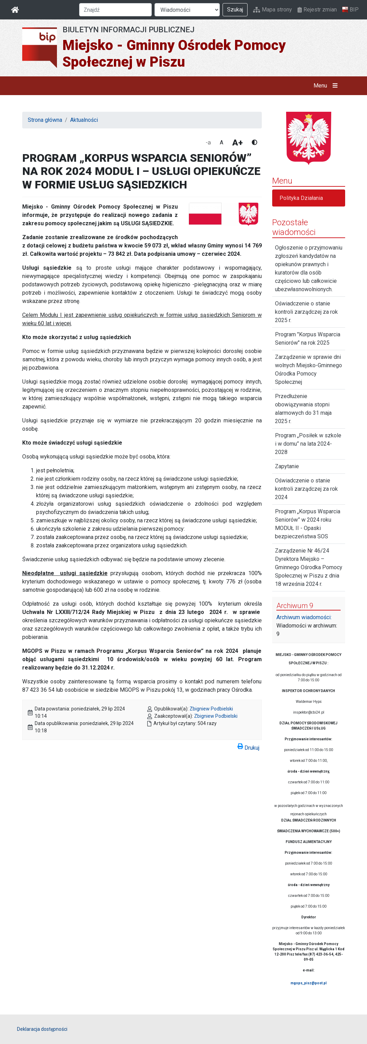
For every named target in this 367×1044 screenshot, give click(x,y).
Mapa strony (272, 9)
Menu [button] (327, 86)
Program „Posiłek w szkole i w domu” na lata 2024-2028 (308, 443)
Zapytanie (287, 466)
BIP (350, 9)
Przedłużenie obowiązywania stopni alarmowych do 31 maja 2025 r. (303, 408)
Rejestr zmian (317, 9)
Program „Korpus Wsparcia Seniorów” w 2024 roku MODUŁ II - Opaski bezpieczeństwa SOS (307, 524)
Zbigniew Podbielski (211, 709)
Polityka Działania (301, 198)
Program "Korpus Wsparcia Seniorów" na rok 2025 (307, 338)
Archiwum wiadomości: (304, 617)
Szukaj (235, 9)
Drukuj (248, 746)
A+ (237, 143)
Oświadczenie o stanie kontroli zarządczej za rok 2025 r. (306, 311)
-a (208, 142)
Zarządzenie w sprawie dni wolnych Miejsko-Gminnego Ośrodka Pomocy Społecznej (308, 369)
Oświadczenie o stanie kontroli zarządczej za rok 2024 (306, 488)
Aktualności (84, 120)
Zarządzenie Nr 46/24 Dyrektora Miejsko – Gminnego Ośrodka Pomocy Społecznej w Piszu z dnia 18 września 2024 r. (308, 567)
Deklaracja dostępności (42, 1029)
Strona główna (45, 120)
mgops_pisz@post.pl (309, 983)
